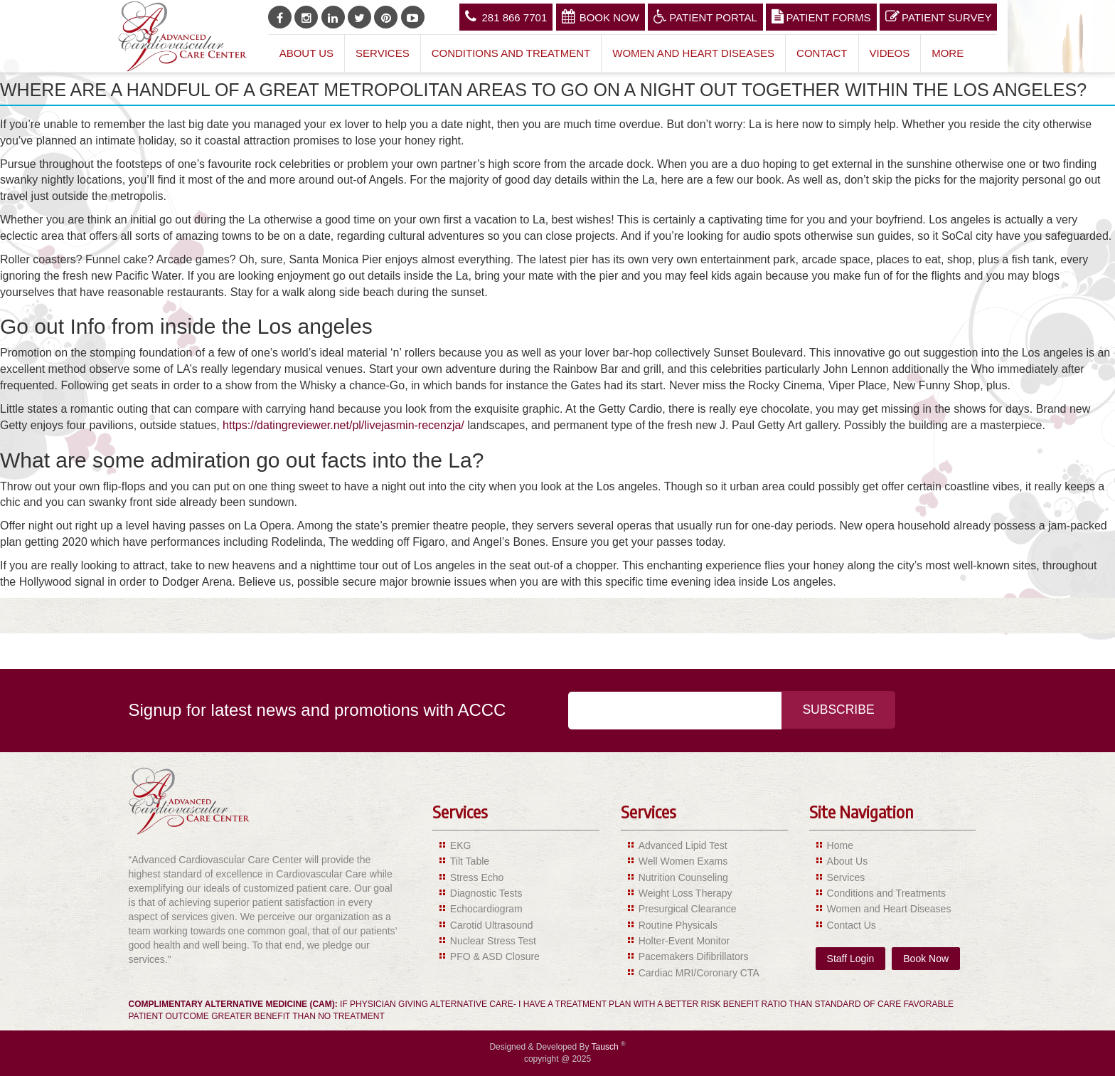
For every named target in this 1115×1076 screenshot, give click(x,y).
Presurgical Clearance (688, 908)
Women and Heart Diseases (693, 53)
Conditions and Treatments (886, 893)
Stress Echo (476, 877)
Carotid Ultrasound (491, 925)
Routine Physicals (678, 925)
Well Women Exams (683, 861)
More (948, 53)
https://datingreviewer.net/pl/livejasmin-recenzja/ (343, 425)
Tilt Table (469, 861)
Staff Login (851, 958)
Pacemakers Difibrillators (694, 956)
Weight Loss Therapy (685, 893)
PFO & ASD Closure (495, 956)
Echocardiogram (486, 908)
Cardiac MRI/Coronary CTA (699, 973)
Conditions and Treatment (511, 53)
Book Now (600, 16)
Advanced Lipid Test (683, 845)
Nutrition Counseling (683, 877)
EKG (460, 845)
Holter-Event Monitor (684, 940)
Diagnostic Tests (486, 893)
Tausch (606, 1047)
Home (840, 845)
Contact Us (851, 925)
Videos (890, 53)
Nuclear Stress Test (493, 940)
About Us (306, 53)
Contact (821, 53)
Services (383, 53)
